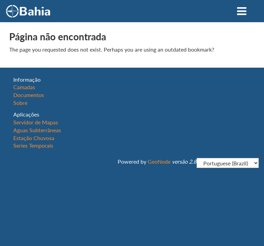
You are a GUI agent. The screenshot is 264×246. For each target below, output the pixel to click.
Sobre (20, 102)
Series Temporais (33, 145)
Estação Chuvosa (33, 138)
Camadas (24, 87)
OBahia (28, 11)
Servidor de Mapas (35, 122)
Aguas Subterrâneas (37, 130)
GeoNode (159, 161)
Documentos (28, 95)
